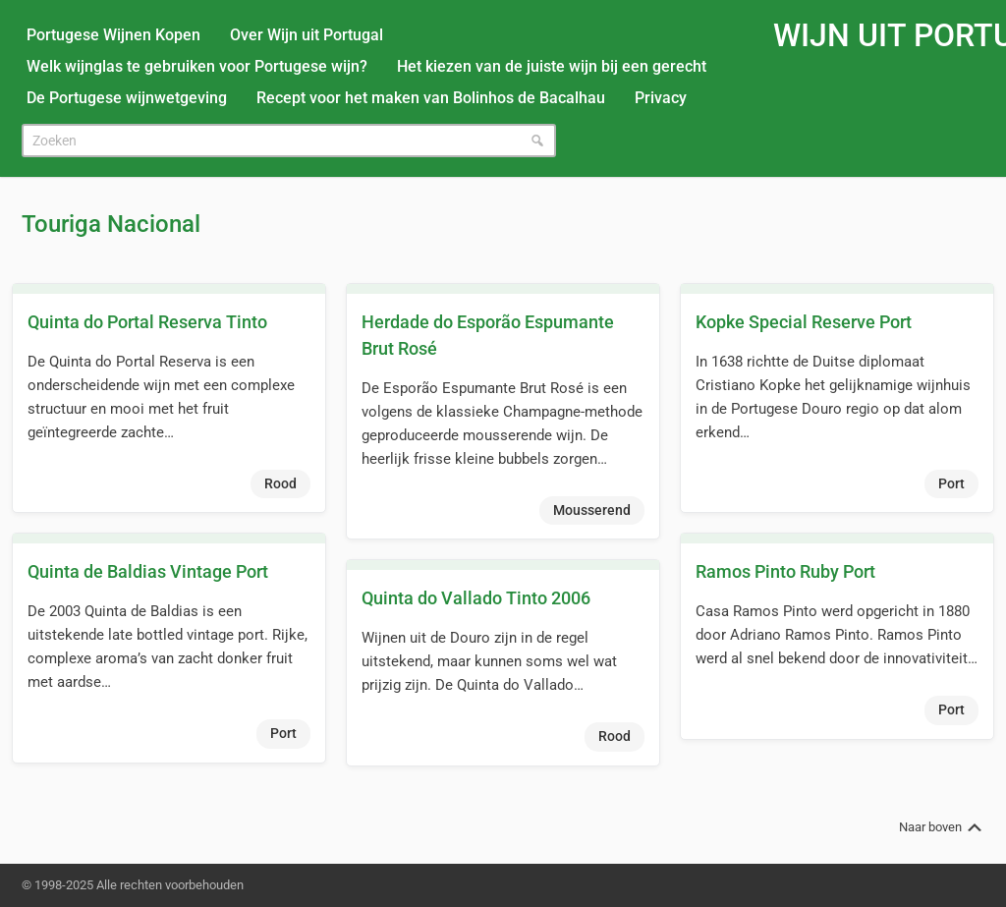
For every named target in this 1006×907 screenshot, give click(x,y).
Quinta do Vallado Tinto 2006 (476, 598)
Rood (280, 483)
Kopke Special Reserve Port (804, 322)
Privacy (661, 97)
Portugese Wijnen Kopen (113, 35)
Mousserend (592, 510)
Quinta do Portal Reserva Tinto (147, 322)
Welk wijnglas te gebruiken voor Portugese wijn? (197, 66)
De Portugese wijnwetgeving (127, 97)
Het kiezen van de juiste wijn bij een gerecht (551, 66)
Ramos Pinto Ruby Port (785, 571)
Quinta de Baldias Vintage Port (148, 571)
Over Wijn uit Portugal (306, 35)
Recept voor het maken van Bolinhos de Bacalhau (430, 97)
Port (951, 483)
